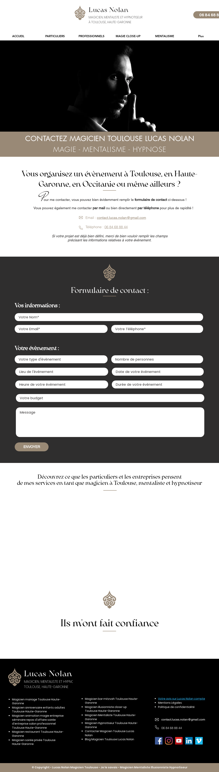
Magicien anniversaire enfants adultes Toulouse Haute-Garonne (38, 710)
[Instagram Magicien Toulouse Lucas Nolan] (169, 741)
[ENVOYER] (32, 446)
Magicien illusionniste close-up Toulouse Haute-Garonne (106, 709)
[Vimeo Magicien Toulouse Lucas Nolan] (199, 741)
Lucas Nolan (48, 673)
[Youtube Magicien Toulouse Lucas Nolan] (179, 741)
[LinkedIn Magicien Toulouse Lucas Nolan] (189, 741)
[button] (55, 36)
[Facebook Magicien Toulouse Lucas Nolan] (159, 741)
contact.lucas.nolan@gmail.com (121, 218)
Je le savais (109, 767)
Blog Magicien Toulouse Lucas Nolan (109, 739)
